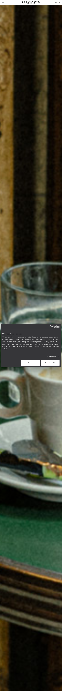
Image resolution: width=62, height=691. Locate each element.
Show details (51, 356)
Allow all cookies (50, 363)
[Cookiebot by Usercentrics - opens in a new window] (51, 326)
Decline (30, 363)
